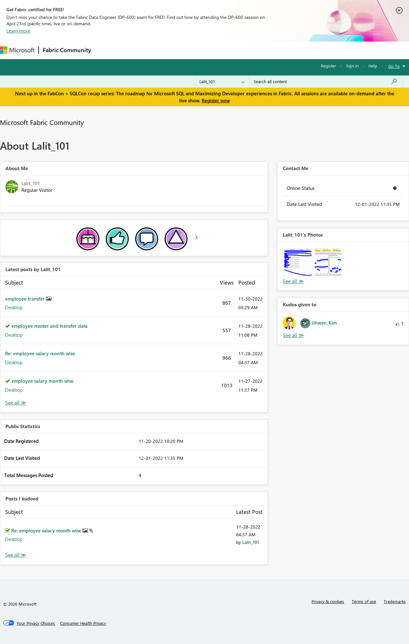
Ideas (160, 50)
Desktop (14, 307)
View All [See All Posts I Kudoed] (15, 555)
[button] (297, 261)
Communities (188, 50)
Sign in (352, 65)
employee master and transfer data (50, 326)
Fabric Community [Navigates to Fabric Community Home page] (67, 50)
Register (328, 65)
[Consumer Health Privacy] (83, 623)
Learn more (18, 30)
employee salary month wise (42, 381)
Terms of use (364, 601)
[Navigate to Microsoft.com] (17, 50)
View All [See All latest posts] (15, 402)
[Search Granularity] (222, 81)
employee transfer (25, 298)
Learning (242, 50)
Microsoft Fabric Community (42, 122)
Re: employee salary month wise (40, 353)
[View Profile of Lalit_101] (250, 542)
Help (372, 65)
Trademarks (395, 601)
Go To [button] (394, 66)
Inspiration (133, 50)
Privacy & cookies (328, 601)
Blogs (217, 50)
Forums (105, 50)
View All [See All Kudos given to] (293, 335)
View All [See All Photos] (293, 281)
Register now (216, 100)
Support (268, 50)
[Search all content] (325, 81)
